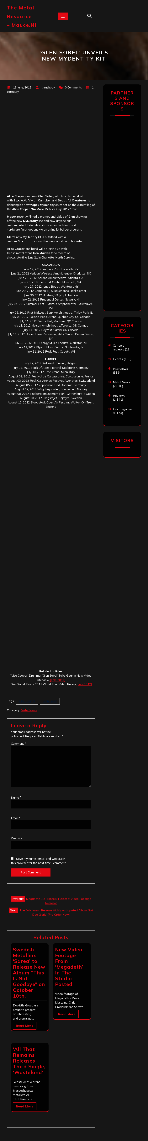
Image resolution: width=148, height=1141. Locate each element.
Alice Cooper (26, 701)
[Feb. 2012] (84, 684)
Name (16, 797)
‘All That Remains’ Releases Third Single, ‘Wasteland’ (29, 1060)
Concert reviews (118, 347)
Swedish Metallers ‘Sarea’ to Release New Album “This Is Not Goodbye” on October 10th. (29, 972)
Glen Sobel (50, 701)
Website (17, 838)
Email (15, 818)
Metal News (29, 710)
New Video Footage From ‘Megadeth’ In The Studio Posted (69, 966)
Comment (18, 743)
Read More (24, 1025)
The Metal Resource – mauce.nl (21, 16)
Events (118, 359)
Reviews (119, 395)
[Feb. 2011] (57, 680)
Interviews (120, 369)
